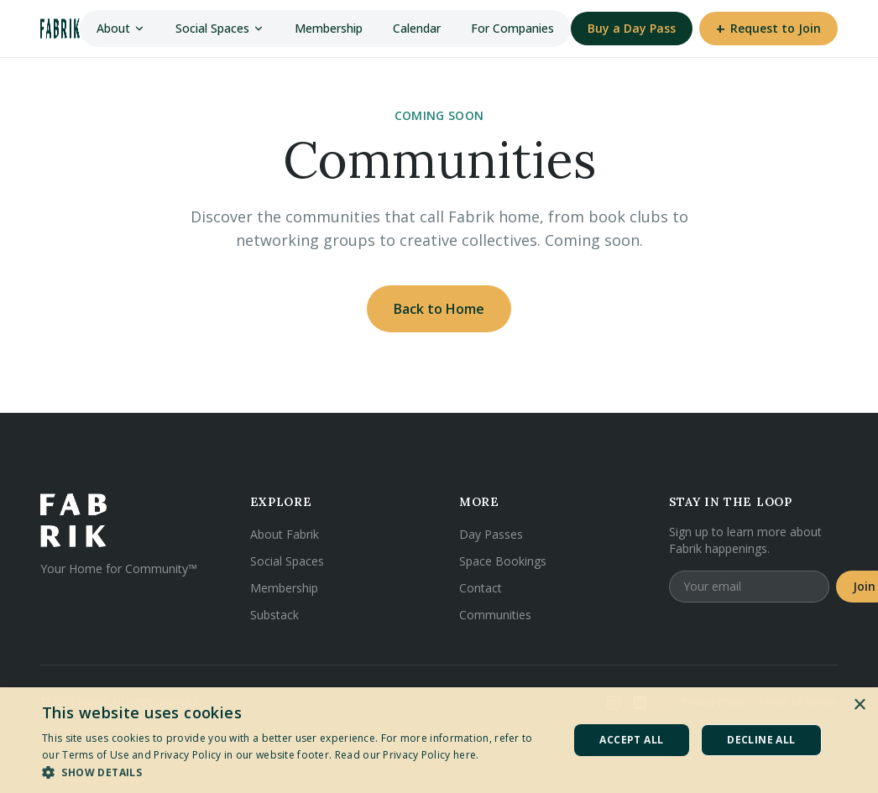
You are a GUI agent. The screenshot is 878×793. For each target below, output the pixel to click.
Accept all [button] (631, 740)
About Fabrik (284, 534)
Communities (495, 615)
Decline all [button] (761, 740)
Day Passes (491, 534)
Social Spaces (219, 28)
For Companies (512, 28)
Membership (329, 28)
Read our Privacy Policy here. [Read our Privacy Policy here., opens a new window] (407, 755)
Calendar (417, 28)
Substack (274, 615)
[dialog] (439, 740)
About (121, 28)
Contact (480, 588)
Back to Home (439, 309)
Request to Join (768, 28)
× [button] (859, 705)
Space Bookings (502, 561)
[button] (297, 772)
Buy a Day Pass (632, 28)
